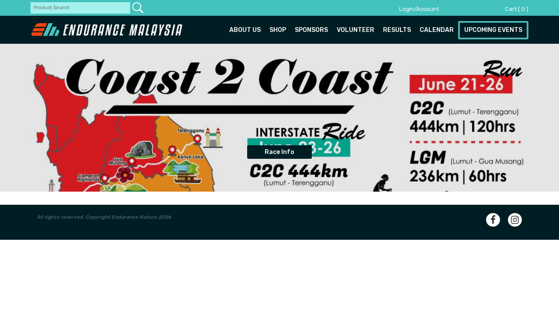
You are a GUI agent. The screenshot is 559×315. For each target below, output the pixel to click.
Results (397, 30)
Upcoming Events (493, 30)
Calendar (437, 30)
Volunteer (355, 30)
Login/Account (419, 9)
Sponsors (311, 30)
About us (245, 30)
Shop (277, 30)
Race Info (279, 152)
